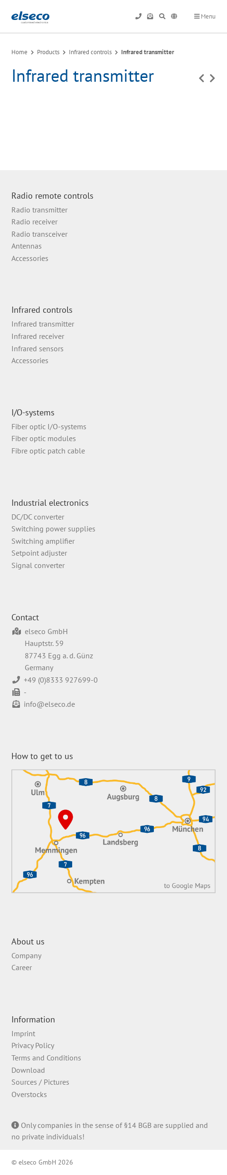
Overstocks (29, 1094)
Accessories (29, 258)
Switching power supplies (53, 528)
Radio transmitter (39, 209)
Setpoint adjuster (39, 553)
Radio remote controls (52, 195)
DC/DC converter (37, 516)
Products (48, 52)
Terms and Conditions (46, 1057)
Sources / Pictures (40, 1082)
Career (21, 967)
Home (19, 52)
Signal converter (38, 565)
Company (26, 955)
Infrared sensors (37, 348)
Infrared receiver (37, 336)
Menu (205, 16)
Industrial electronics (50, 502)
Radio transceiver (39, 234)
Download (28, 1070)
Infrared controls (90, 52)
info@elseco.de (49, 704)
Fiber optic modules (43, 438)
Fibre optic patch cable (48, 450)
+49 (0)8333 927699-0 (61, 679)
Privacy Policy (32, 1045)
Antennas (26, 245)
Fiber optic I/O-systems (48, 426)
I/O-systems (33, 412)
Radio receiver (34, 221)
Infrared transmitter (147, 52)
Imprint (23, 1033)
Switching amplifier (43, 541)
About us (28, 941)
